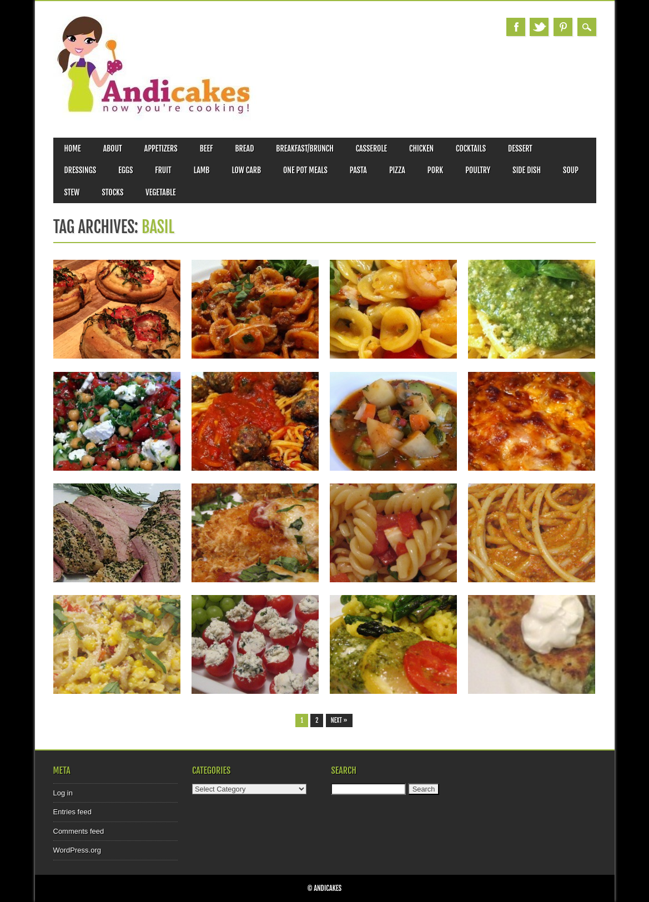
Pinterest (563, 27)
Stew (72, 192)
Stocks (112, 192)
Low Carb (246, 170)
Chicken (421, 148)
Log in (63, 793)
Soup (570, 170)
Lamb (202, 170)
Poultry (477, 170)
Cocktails (471, 148)
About (112, 148)
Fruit (163, 170)
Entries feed (72, 812)
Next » (339, 720)
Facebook (515, 27)
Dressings (80, 170)
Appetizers (161, 148)
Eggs (125, 170)
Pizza (397, 170)
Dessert (520, 148)
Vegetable (160, 192)
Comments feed (78, 831)
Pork (435, 170)
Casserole (371, 148)
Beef (206, 148)
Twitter (539, 27)
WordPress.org (77, 850)
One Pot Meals (305, 170)
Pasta (358, 170)
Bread (244, 148)
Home (72, 148)
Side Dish (526, 170)
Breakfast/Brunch (304, 148)
